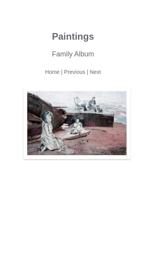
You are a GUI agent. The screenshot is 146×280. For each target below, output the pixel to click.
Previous (74, 72)
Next (95, 72)
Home (52, 72)
